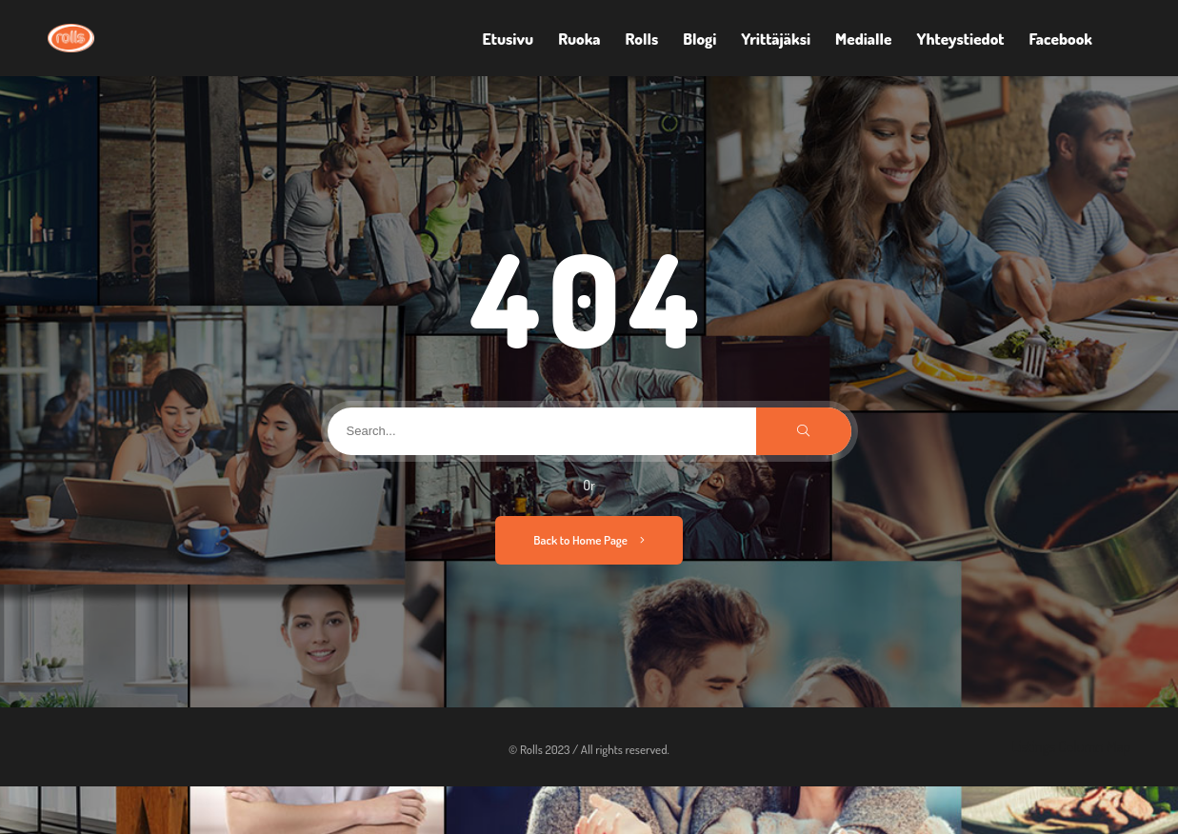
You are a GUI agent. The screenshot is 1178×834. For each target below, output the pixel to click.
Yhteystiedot (960, 39)
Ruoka (579, 39)
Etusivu (508, 39)
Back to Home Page (588, 539)
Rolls (642, 39)
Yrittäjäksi (775, 39)
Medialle (863, 39)
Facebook (1060, 39)
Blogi (699, 39)
